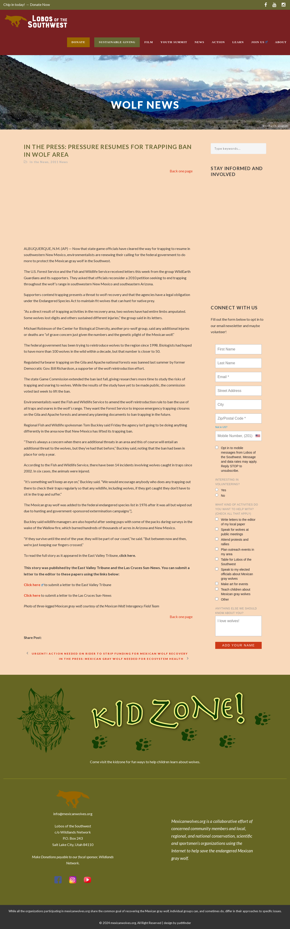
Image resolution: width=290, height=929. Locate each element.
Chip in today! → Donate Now (26, 4)
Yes (220, 490)
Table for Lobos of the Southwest (233, 561)
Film (148, 42)
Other (222, 599)
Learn (238, 42)
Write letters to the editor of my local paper (235, 522)
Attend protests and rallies (231, 542)
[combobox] (257, 436)
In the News (39, 162)
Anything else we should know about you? (236, 611)
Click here (34, 584)
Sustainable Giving (117, 42)
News (199, 42)
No (220, 495)
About (281, 42)
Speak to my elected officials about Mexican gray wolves (234, 573)
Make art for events (231, 584)
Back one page (181, 171)
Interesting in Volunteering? (227, 482)
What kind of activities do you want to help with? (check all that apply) (236, 509)
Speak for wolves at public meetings (232, 532)
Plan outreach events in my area (234, 552)
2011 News (59, 162)
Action (218, 42)
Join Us (259, 42)
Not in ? (221, 427)
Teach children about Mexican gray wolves (232, 591)
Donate (78, 42)
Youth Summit (173, 42)
